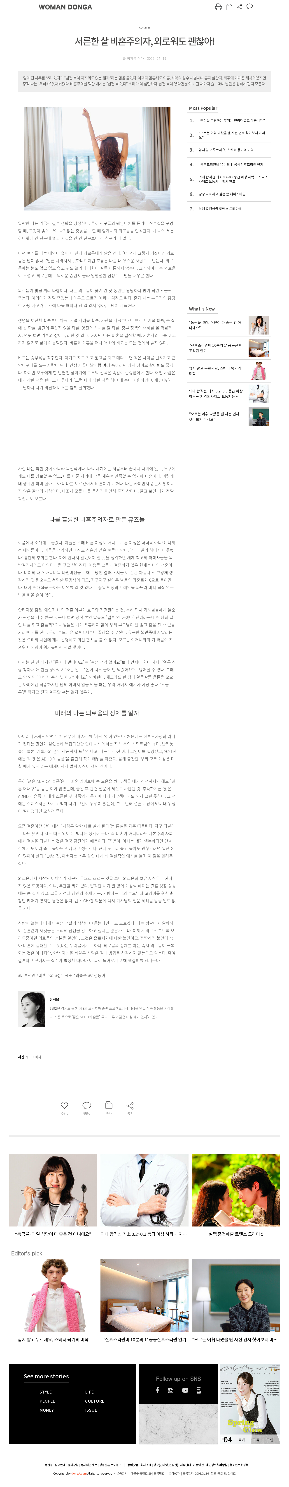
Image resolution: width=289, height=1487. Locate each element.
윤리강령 (73, 1465)
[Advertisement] (86, 427)
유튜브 (185, 1390)
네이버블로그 (199, 1390)
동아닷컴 (132, 1465)
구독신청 (47, 1465)
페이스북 (157, 1390)
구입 (269, 1439)
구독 (255, 1439)
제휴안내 (185, 1465)
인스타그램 (170, 1390)
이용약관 (198, 1465)
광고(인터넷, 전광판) (165, 1465)
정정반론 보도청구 (110, 1465)
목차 (241, 1439)
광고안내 (60, 1465)
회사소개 (145, 1465)
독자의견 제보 (88, 1465)
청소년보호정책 (238, 1465)
